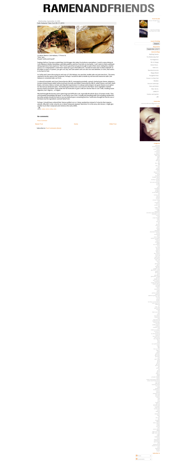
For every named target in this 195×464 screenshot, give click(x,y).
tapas (158, 415)
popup (158, 374)
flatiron (158, 252)
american (157, 145)
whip (158, 443)
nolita (51, 109)
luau (159, 313)
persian (158, 364)
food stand (157, 257)
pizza (158, 370)
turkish (158, 426)
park (159, 357)
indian (158, 287)
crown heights (156, 217)
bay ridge (157, 163)
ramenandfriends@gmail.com (150, 103)
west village (157, 441)
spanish (158, 403)
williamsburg (156, 444)
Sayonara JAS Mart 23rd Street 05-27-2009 (154, 30)
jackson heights (156, 293)
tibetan (158, 421)
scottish (158, 391)
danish (158, 221)
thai (159, 419)
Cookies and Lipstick (153, 94)
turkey (158, 425)
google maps (156, 268)
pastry (158, 363)
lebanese (157, 304)
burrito (158, 184)
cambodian (157, 188)
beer (159, 167)
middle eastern (156, 324)
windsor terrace (156, 445)
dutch (158, 235)
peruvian (157, 365)
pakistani (157, 354)
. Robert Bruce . (154, 65)
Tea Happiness (154, 59)
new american (156, 336)
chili (159, 201)
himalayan (157, 281)
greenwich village (155, 276)
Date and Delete (154, 86)
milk (159, 328)
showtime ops (156, 393)
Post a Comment (42, 120)
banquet (158, 160)
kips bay (158, 296)
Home (76, 124)
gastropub (157, 263)
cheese (158, 196)
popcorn (158, 373)
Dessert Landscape (153, 83)
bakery (158, 159)
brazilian (157, 173)
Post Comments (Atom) (53, 128)
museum (157, 332)
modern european (155, 329)
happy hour (157, 279)
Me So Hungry (155, 62)
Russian (158, 385)
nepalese (157, 335)
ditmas (158, 228)
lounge (158, 309)
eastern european (155, 238)
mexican (158, 323)
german (158, 267)
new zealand (156, 338)
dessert (158, 224)
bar (159, 161)
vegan (158, 435)
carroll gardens (156, 192)
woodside (157, 448)
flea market (157, 253)
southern (157, 402)
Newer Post (39, 124)
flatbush (158, 251)
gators (158, 265)
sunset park (157, 408)
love (159, 310)
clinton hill (157, 205)
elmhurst (157, 239)
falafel (158, 243)
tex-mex (158, 417)
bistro (158, 170)
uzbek (158, 434)
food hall (157, 256)
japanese (157, 294)
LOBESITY (156, 91)
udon (158, 427)
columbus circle (156, 214)
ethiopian (157, 242)
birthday (158, 169)
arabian (158, 147)
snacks (158, 397)
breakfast (157, 175)
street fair (157, 407)
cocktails (158, 209)
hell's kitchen (156, 280)
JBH (158, 97)
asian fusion (156, 149)
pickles (158, 368)
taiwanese (157, 413)
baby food (157, 155)
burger (158, 183)
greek (158, 273)
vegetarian (157, 436)
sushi (158, 410)
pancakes (157, 356)
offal (159, 347)
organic (158, 350)
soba (159, 398)
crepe (158, 216)
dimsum (158, 225)
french (158, 261)
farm (158, 245)
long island (157, 308)
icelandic (157, 286)
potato (158, 375)
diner (158, 226)
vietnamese (157, 440)
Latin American (156, 303)
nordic (158, 345)
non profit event (156, 343)
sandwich (157, 388)
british (158, 178)
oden (158, 346)
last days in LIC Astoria (154, 301)
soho (54, 109)
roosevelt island (156, 384)
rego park (157, 383)
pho (159, 366)
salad (158, 387)
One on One (156, 349)
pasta (158, 361)
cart (159, 193)
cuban (43, 109)
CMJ (159, 206)
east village (157, 237)
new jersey (157, 337)
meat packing (156, 319)
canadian (157, 189)
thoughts (157, 420)
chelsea (158, 197)
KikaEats (156, 81)
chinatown (157, 202)
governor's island (155, 270)
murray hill (157, 331)
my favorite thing (155, 333)
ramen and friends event (153, 380)
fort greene (157, 258)
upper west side (156, 433)
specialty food (156, 405)
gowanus (157, 271)
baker (158, 158)
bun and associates (155, 182)
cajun (158, 187)
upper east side (156, 431)
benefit (158, 168)
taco (159, 412)
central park (157, 195)
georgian (157, 266)
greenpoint (157, 275)
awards (158, 153)
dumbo (158, 233)
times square (156, 422)
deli (159, 223)
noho (158, 341)
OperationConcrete (153, 70)
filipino (158, 249)
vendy (158, 438)
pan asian (157, 355)
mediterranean (156, 321)
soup (158, 401)
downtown (157, 230)
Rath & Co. (156, 67)
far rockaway (156, 244)
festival (158, 248)
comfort (158, 215)
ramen (158, 378)
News (158, 340)
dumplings (157, 234)
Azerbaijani (157, 154)
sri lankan (157, 406)
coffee (158, 210)
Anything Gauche (154, 54)
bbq (159, 164)
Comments (140, 459)
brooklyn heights (155, 179)
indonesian (157, 289)
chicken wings (156, 200)
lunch (47, 109)
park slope (157, 359)
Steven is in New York (152, 78)
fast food (158, 247)
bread (158, 174)
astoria (158, 150)
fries (159, 262)
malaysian (157, 317)
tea (159, 416)
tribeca (158, 424)
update (158, 430)
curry (158, 220)
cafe (159, 186)
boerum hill (157, 172)
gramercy (157, 272)
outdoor (158, 352)
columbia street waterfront (153, 212)
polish (158, 371)
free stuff (157, 259)
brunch (158, 181)
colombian (157, 211)
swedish (158, 411)
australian (157, 151)
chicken (158, 198)
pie (159, 369)
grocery (158, 277)
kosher (158, 300)
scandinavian (156, 389)
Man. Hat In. (155, 89)
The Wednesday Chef (153, 57)
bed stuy (158, 165)
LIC (159, 305)
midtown (157, 326)
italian (158, 291)
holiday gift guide (155, 282)
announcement (156, 146)
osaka (158, 351)
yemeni (158, 449)
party (158, 360)
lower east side (156, 312)
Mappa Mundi (155, 73)
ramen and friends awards (153, 379)
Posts (138, 456)
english (158, 240)
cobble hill (157, 207)
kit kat (158, 298)
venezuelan (157, 439)
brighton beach (156, 177)
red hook (157, 382)
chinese (158, 203)
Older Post (112, 124)
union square (156, 429)
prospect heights (155, 377)
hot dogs (158, 285)
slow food (157, 394)
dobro (158, 229)
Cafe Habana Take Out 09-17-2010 (50, 23)
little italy (157, 307)
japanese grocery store (154, 295)
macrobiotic (157, 315)
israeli (158, 290)
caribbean (157, 191)
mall (159, 318)
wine (158, 447)
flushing (158, 254)
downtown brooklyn (155, 231)
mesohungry (156, 322)
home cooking (156, 284)
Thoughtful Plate (154, 75)
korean (158, 299)
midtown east (156, 327)
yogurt (158, 450)
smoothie (157, 396)
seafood (158, 392)
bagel (158, 156)
